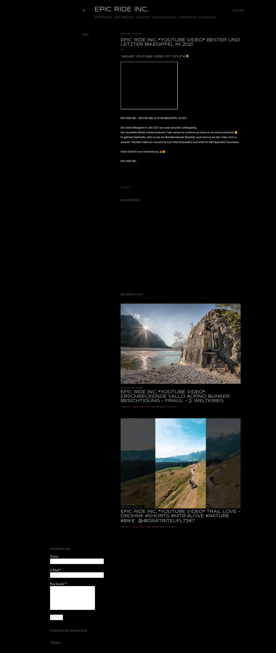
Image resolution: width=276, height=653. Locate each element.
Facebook (207, 17)
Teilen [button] (85, 34)
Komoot (143, 17)
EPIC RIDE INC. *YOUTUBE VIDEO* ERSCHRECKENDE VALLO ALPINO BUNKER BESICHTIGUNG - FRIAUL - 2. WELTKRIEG (175, 396)
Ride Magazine (164, 17)
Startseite (103, 17)
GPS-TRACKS (124, 17)
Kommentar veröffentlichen (155, 407)
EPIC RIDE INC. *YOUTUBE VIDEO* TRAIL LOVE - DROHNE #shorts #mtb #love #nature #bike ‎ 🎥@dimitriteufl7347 (180, 516)
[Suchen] (238, 10)
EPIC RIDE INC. (121, 10)
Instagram (188, 17)
